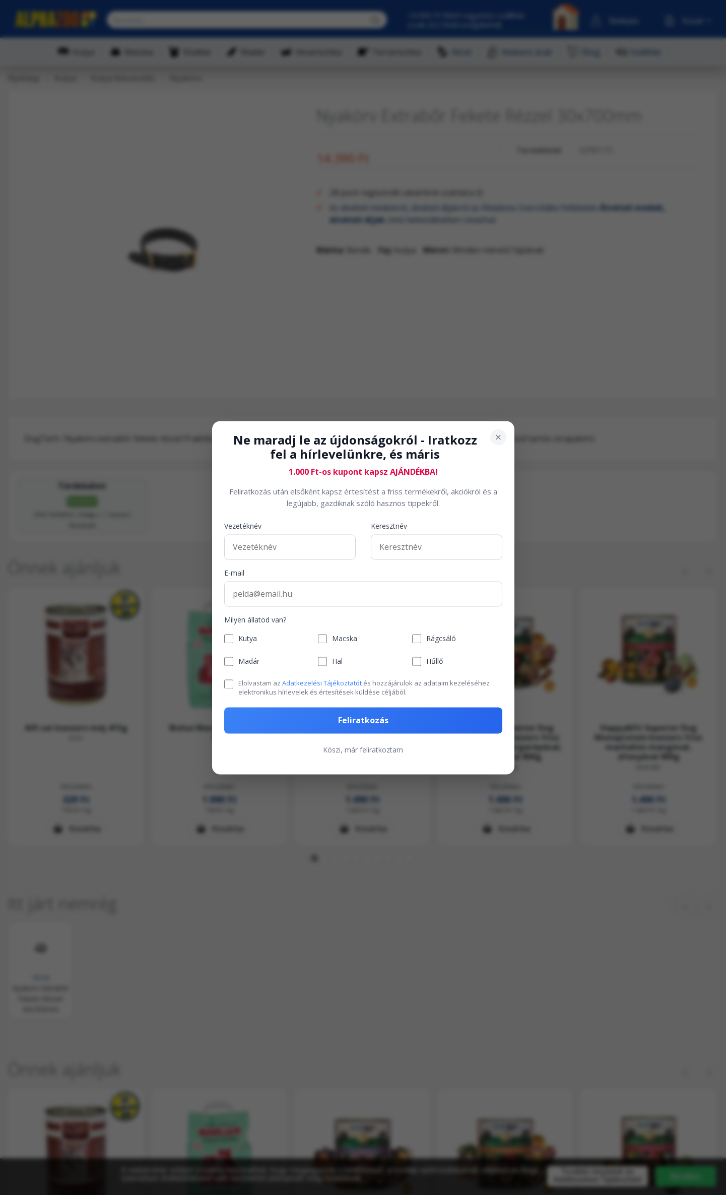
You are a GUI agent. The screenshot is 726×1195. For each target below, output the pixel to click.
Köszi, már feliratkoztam (363, 749)
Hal (337, 661)
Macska (344, 639)
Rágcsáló (441, 639)
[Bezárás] (498, 437)
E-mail (234, 573)
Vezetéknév (242, 526)
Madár (248, 661)
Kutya (247, 639)
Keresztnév (389, 526)
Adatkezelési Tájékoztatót (322, 683)
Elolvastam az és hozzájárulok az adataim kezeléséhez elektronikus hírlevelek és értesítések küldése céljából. (364, 688)
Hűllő (434, 661)
